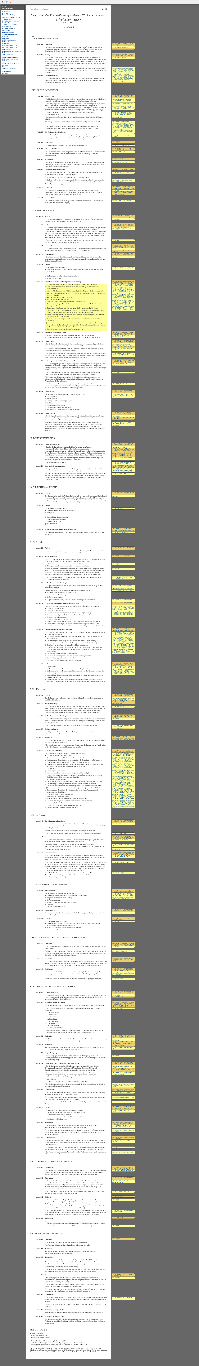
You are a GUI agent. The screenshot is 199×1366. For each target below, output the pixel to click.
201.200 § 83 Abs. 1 (117, 694)
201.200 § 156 (129, 1170)
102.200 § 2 (127, 893)
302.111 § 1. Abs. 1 (121, 791)
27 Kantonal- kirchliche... (9, 69)
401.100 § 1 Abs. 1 (119, 612)
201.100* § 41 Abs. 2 (118, 1110)
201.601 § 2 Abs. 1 (128, 737)
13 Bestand (5, 38)
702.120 (129, 471)
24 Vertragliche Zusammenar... (11, 61)
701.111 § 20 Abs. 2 (123, 346)
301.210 (114, 101)
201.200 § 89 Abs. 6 (119, 246)
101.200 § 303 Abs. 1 (126, 112)
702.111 (126, 470)
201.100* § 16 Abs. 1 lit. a (119, 151)
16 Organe (5, 43)
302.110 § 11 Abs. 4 (117, 181)
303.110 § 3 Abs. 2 (117, 577)
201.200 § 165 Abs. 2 (119, 1275)
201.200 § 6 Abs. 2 (124, 47)
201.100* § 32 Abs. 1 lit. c (119, 896)
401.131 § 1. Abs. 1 (121, 700)
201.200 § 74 (115, 463)
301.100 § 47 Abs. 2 (121, 785)
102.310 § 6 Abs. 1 (119, 225)
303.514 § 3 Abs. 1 (117, 1125)
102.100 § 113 (129, 754)
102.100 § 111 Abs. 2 (118, 284)
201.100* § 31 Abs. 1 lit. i (119, 633)
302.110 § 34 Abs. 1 (121, 362)
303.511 (122, 1097)
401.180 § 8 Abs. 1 (124, 699)
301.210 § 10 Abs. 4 (117, 117)
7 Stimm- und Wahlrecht (9, 24)
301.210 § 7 (115, 124)
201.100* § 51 (130, 1039)
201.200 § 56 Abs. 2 (123, 76)
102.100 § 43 (115, 172)
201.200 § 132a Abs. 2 (118, 215)
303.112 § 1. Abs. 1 (117, 578)
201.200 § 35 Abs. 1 (126, 122)
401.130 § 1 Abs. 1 (129, 555)
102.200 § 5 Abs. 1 (127, 836)
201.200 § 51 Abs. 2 (117, 73)
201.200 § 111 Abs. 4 (118, 706)
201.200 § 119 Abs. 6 (124, 637)
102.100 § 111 (116, 227)
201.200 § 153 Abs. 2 (122, 247)
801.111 (125, 651)
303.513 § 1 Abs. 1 (117, 1090)
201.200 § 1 (115, 47)
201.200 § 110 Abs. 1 (119, 751)
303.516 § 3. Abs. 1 (119, 1124)
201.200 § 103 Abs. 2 (123, 609)
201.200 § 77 (115, 1055)
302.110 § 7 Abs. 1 (117, 169)
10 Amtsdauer (6, 30)
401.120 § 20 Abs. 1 (123, 642)
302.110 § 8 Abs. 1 (117, 345)
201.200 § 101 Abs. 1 (122, 1005)
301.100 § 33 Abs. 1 (121, 300)
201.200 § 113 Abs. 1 (123, 288)
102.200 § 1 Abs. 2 (119, 891)
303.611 (114, 1141)
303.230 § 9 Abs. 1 (129, 738)
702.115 (114, 471)
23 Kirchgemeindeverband (10, 59)
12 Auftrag (5, 36)
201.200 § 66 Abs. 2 (121, 287)
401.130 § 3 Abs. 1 (121, 665)
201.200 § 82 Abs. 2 (121, 634)
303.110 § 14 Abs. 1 (117, 728)
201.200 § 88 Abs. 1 (124, 760)
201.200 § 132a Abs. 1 (120, 285)
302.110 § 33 (115, 363)
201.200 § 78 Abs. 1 (117, 492)
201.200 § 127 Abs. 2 (124, 291)
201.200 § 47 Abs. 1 (117, 1062)
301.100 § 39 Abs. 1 (119, 282)
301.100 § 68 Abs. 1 (117, 1210)
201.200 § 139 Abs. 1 (118, 281)
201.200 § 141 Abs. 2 (122, 781)
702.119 (124, 471)
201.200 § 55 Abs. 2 (117, 1008)
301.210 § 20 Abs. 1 (119, 790)
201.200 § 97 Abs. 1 (117, 1137)
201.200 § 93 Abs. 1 (119, 769)
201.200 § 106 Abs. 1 (124, 771)
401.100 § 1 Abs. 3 (117, 307)
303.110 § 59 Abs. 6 (117, 306)
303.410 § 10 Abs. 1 (117, 1066)
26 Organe (5, 67)
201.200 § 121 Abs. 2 (119, 838)
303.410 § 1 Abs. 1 (119, 631)
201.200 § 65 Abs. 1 (117, 390)
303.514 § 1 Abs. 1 (119, 1123)
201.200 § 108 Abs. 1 (126, 180)
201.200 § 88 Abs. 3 (117, 761)
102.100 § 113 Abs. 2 (118, 852)
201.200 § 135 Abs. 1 (125, 469)
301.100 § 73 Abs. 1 (128, 148)
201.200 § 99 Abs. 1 (117, 944)
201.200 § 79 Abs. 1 (117, 508)
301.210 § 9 (129, 124)
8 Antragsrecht (6, 26)
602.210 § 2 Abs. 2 (129, 125)
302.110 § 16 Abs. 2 (121, 283)
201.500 (114, 145)
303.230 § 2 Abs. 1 (119, 697)
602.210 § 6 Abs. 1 (128, 309)
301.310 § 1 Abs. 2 (119, 254)
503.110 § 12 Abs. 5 (117, 125)
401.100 (129, 200)
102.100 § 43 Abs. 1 (125, 172)
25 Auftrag (5, 65)
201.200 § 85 (115, 718)
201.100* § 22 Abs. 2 (118, 105)
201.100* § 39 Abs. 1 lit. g (119, 1047)
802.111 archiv (121, 652)
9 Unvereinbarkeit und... (9, 28)
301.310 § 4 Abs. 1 (123, 250)
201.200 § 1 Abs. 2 (128, 43)
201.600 (116, 699)
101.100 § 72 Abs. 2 (117, 978)
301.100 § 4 (115, 335)
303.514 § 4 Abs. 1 (128, 1125)
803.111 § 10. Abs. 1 (122, 951)
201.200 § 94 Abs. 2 (122, 873)
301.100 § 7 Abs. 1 (121, 784)
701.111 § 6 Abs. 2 (128, 169)
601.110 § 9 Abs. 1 (123, 649)
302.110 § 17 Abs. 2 (119, 452)
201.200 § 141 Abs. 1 (118, 344)
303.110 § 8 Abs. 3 (128, 590)
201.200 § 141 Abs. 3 (119, 1168)
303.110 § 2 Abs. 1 (129, 305)
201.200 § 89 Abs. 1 (119, 763)
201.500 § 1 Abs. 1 (117, 142)
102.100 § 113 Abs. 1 (118, 1167)
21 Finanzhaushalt (7, 53)
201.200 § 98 (115, 946)
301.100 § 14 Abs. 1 (119, 299)
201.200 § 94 (119, 857)
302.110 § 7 (127, 344)
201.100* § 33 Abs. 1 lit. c (119, 833)
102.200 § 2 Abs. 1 (117, 894)
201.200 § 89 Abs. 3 (117, 750)
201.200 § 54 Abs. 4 (121, 75)
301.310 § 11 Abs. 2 (119, 256)
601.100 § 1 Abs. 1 (119, 910)
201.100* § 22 (128, 103)
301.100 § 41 (115, 162)
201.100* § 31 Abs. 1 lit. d (119, 200)
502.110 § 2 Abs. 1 (119, 193)
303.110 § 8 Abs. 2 (117, 590)
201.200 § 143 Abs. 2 (118, 638)
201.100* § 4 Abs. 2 (121, 413)
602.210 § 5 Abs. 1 (123, 108)
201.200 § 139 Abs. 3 (124, 295)
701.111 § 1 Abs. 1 (117, 229)
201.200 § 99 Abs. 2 (117, 972)
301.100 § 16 (115, 190)
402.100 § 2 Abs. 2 (123, 645)
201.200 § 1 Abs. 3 (117, 1274)
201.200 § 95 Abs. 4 (119, 1085)
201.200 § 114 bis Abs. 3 (119, 465)
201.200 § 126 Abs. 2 (122, 290)
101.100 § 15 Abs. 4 (117, 126)
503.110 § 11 (128, 145)
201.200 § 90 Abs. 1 (121, 764)
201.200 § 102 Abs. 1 (124, 1007)
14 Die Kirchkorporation (9, 40)
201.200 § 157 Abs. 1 (122, 1169)
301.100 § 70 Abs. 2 (121, 639)
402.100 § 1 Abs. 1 (119, 191)
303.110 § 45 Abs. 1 (119, 664)
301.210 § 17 (117, 130)
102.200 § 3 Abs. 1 (128, 632)
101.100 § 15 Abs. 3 (119, 97)
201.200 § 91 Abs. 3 (124, 766)
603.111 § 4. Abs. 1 (124, 650)
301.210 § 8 (122, 124)
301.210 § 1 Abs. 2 (122, 106)
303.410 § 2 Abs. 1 (122, 1069)
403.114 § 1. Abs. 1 (121, 1041)
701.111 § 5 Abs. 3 (119, 194)
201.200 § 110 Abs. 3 (124, 775)
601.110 (119, 913)
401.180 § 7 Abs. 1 (119, 821)
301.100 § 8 (115, 532)
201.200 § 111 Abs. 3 (124, 1038)
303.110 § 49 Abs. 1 (117, 973)
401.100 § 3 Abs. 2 (121, 453)
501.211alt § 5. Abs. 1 (118, 55)
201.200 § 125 (116, 995)
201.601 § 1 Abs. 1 (117, 737)
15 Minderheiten (7, 42)
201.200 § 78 (115, 496)
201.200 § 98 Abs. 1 (128, 943)
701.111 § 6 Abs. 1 (128, 149)
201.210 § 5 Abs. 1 (119, 1045)
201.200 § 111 (116, 1040)
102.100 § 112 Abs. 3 (118, 890)
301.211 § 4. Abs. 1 (121, 395)
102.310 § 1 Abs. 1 (126, 227)
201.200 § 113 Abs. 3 (118, 289)
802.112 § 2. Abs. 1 (122, 806)
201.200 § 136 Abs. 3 (122, 354)
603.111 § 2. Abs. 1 (123, 898)
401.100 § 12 (115, 921)
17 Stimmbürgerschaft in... (10, 45)
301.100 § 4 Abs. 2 (128, 332)
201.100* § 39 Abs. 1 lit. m (119, 473)
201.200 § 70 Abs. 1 (117, 245)
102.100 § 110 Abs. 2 (118, 127)
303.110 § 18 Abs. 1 (119, 672)
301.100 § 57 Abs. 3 (124, 788)
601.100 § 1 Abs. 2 (121, 454)
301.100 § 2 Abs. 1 (117, 148)
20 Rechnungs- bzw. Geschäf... (11, 51)
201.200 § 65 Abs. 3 (117, 629)
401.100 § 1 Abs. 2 (129, 306)
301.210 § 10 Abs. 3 (123, 107)
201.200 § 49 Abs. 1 (123, 70)
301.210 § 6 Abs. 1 (124, 123)
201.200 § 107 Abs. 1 (118, 1044)
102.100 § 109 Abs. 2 (118, 1297)
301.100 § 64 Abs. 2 (117, 789)
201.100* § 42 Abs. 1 (122, 668)
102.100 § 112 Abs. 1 (118, 412)
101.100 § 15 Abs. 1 (117, 95)
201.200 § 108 (116, 180)
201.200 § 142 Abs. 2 (118, 360)
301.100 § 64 (127, 1191)
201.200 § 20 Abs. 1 (117, 135)
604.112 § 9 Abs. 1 (129, 857)
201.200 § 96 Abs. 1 (117, 1089)
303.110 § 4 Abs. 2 (117, 564)
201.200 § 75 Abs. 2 (123, 468)
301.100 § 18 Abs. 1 (117, 333)
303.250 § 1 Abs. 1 (121, 793)
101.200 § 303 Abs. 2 (118, 113)
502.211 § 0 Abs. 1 (129, 973)
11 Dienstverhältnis (8, 32)
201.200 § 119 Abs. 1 (125, 1092)
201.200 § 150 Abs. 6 (122, 1068)
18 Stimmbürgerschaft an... (10, 47)
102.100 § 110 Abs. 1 (122, 98)
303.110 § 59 (115, 1226)
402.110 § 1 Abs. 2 (121, 797)
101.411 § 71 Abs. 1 (117, 753)
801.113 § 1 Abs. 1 (128, 229)
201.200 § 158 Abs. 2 (118, 783)
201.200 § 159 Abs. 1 (119, 853)
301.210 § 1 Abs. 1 (129, 629)
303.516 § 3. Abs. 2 (124, 1126)
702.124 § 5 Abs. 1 (117, 1239)
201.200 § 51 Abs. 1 (124, 71)
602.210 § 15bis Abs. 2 (122, 897)
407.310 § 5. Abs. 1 (123, 646)
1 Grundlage (6, 11)
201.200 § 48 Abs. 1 (121, 69)
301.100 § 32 (130, 532)
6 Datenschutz (6, 23)
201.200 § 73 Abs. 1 (121, 446)
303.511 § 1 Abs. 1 (129, 1089)
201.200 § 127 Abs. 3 (118, 348)
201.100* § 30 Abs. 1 (118, 1084)
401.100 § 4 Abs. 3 (117, 308)
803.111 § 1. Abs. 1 (119, 945)
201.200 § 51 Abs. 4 (119, 959)
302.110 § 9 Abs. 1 (123, 302)
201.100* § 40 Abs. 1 (118, 666)
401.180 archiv (128, 839)
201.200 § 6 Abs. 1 (119, 217)
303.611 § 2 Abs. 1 (117, 1138)
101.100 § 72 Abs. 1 (117, 78)
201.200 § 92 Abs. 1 (117, 767)
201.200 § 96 (115, 1092)
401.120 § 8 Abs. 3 (129, 739)
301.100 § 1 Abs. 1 (119, 450)
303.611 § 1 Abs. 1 (129, 1137)
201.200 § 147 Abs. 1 (122, 1065)
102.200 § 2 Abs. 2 (117, 632)
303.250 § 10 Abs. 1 (117, 739)
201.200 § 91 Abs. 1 (123, 765)
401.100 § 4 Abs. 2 (128, 307)
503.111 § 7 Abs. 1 (121, 801)
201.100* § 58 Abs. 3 (122, 587)
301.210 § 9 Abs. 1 (117, 149)
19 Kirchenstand (7, 49)
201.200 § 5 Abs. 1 (128, 54)
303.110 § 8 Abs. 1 (122, 588)
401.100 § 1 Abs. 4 (128, 345)
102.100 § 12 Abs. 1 (125, 99)
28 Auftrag (5, 73)
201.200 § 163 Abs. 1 (122, 854)
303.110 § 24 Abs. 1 (117, 630)
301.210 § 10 (115, 424)
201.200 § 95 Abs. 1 (117, 1073)
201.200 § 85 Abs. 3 (117, 715)
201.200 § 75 (115, 469)
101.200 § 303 (116, 112)
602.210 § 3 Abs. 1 (119, 116)
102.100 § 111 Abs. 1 (118, 224)
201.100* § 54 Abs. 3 (118, 585)
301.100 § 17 (122, 532)
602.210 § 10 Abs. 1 (121, 802)
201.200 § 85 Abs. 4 (117, 703)
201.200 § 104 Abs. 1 (122, 770)
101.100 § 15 (115, 99)
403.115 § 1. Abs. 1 (121, 799)
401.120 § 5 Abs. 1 (117, 309)
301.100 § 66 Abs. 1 (117, 1196)
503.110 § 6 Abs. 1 (121, 701)
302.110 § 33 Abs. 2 (119, 361)
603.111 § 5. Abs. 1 (128, 1090)
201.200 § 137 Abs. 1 (118, 293)
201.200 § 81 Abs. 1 (117, 555)
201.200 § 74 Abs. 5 (124, 448)
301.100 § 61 (119, 1182)
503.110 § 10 (120, 145)
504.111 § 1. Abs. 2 (117, 996)
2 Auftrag (5, 13)
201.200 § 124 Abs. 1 (122, 994)
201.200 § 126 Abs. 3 (118, 611)
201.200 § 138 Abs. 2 (122, 294)
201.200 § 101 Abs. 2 (119, 993)
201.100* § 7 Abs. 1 (117, 267)
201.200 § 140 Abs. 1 (118, 296)
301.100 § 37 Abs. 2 (121, 343)
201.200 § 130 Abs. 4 (118, 353)
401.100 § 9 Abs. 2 (128, 308)
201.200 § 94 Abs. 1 (123, 669)
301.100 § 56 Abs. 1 (123, 787)
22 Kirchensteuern (7, 54)
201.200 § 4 (115, 219)
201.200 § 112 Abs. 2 (124, 778)
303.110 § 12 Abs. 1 (117, 599)
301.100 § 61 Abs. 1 (117, 602)
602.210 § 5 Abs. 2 (117, 425)
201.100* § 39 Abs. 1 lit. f (119, 1039)
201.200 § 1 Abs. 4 (117, 54)
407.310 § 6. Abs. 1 (121, 800)
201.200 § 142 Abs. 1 (119, 341)
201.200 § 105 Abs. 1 (118, 187)
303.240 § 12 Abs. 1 (119, 716)
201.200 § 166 (116, 1277)
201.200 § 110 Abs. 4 (118, 776)
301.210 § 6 (119, 115)
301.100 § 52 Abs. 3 (123, 301)
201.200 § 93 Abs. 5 (117, 837)
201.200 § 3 (127, 100)
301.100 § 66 (115, 1200)
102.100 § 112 (116, 394)
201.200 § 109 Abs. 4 (124, 670)
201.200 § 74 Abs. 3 (117, 457)
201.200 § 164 (124, 463)
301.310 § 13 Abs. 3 (123, 415)
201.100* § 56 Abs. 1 (118, 844)
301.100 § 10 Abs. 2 (117, 671)
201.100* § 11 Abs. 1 (118, 606)
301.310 (114, 248)
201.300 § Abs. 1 (128, 972)
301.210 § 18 (124, 130)
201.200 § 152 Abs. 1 (122, 971)
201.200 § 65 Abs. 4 (119, 444)
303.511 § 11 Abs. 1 (119, 1108)
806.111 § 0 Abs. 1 (117, 974)
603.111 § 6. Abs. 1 (117, 651)
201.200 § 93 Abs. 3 (123, 636)
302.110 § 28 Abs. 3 (117, 305)
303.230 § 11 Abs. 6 (117, 725)
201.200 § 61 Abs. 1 (117, 340)
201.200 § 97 (115, 1140)
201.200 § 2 (122, 57)
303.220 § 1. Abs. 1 (123, 640)
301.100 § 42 (123, 162)
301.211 (116, 136)
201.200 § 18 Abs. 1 (117, 45)
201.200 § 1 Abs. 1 (117, 43)
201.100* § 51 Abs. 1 (119, 757)
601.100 (114, 913)
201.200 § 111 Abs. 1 (122, 777)
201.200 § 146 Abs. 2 (124, 782)
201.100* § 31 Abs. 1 (118, 1181)
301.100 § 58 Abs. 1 (117, 470)
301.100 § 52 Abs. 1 (119, 188)
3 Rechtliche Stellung (8, 15)
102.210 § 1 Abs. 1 (122, 81)
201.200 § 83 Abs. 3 (123, 759)
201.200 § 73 (127, 462)
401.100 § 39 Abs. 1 (121, 796)
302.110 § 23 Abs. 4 (124, 303)
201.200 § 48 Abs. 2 (117, 991)
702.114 (131, 470)
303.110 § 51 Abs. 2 (125, 862)
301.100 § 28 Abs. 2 (117, 336)
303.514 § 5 (115, 1126)
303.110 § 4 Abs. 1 (128, 577)
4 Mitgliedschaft (7, 19)
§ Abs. (114, 443)
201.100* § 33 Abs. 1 (118, 824)
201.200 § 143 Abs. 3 (119, 1064)
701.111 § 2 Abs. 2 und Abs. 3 (120, 447)
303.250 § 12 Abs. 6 (119, 726)
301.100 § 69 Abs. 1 (119, 1211)
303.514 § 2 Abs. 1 (129, 1130)
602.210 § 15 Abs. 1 (125, 363)
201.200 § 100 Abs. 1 (119, 46)
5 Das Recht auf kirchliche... (10, 21)
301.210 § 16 (119, 129)
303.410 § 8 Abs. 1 (119, 1074)
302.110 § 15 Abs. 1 (119, 392)
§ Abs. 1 (114, 836)
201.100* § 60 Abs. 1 (122, 607)
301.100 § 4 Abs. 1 (119, 297)
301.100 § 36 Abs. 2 (117, 158)
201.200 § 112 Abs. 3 (118, 779)
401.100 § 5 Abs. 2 (119, 189)
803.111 (114, 951)
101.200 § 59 (117, 79)
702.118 (119, 471)
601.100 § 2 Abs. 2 (123, 648)
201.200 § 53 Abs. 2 (119, 74)
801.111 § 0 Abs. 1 (124, 674)
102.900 (123, 855)
